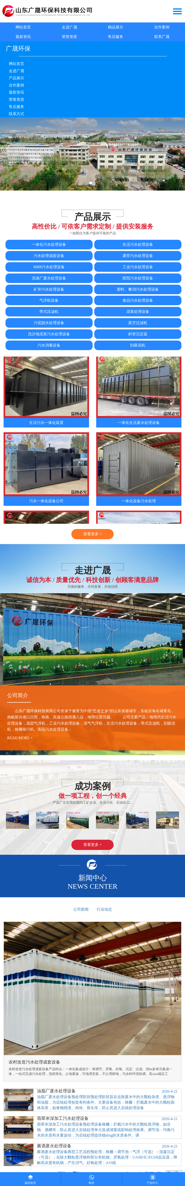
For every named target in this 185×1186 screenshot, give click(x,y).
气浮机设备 (48, 300)
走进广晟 (69, 27)
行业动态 (104, 909)
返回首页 (30, 1178)
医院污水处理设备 (137, 278)
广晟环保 (18, 48)
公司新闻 (81, 909)
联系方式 (16, 114)
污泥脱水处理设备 (49, 323)
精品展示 (115, 27)
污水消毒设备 (48, 345)
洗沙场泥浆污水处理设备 (49, 334)
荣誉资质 (69, 37)
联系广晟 (161, 37)
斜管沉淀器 (137, 334)
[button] (6, 820)
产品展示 (16, 78)
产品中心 (152, 1178)
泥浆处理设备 (137, 312)
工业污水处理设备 (137, 267)
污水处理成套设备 (49, 256)
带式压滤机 (48, 312)
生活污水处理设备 (137, 244)
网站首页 (23, 27)
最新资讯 (23, 37)
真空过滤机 (137, 323)
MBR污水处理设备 (49, 267)
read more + (20, 738)
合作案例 (161, 27)
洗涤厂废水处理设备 (49, 278)
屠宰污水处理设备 (137, 256)
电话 (91, 1178)
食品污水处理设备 (137, 300)
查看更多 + (92, 534)
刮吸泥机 (137, 345)
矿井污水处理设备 (49, 289)
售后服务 (115, 37)
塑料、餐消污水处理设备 (138, 289)
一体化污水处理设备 (49, 244)
